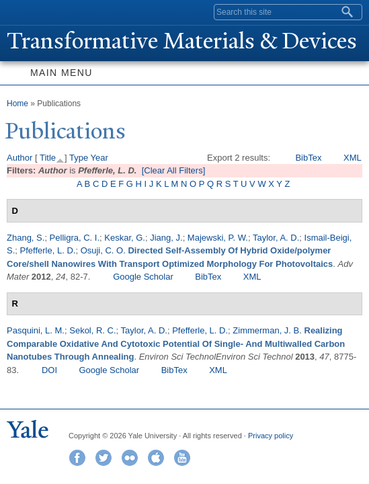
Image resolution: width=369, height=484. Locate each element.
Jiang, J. (166, 238)
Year (99, 158)
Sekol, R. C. (92, 330)
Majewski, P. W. (218, 238)
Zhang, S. (25, 238)
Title (48, 158)
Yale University (22, 11)
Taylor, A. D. (276, 238)
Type (78, 158)
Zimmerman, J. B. (267, 330)
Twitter (103, 458)
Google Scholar (143, 277)
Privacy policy (270, 436)
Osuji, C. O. (103, 250)
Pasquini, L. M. (36, 330)
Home (17, 103)
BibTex (308, 158)
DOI (49, 370)
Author (19, 158)
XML (352, 158)
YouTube (182, 458)
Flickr (130, 458)
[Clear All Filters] (174, 170)
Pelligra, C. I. (74, 238)
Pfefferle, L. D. (48, 250)
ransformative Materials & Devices (182, 41)
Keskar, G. (124, 238)
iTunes (156, 458)
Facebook (77, 458)
